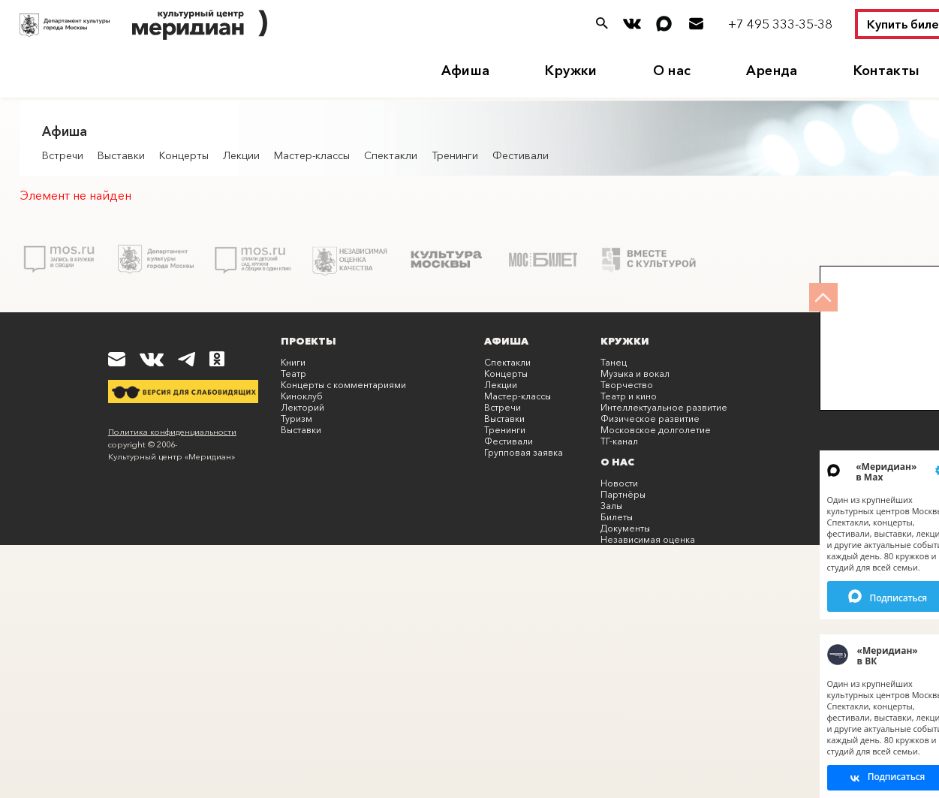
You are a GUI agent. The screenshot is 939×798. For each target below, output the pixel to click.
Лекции (241, 155)
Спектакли (390, 155)
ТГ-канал (619, 441)
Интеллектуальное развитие (663, 407)
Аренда (771, 70)
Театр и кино (628, 396)
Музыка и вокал (635, 373)
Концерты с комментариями (343, 384)
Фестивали (520, 155)
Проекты (308, 341)
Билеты (616, 516)
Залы (611, 505)
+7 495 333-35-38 (780, 24)
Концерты (184, 155)
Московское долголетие (655, 429)
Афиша (465, 70)
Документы (625, 528)
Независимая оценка (647, 539)
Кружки (571, 70)
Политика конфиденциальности (172, 431)
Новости (619, 483)
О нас (672, 70)
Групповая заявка (523, 452)
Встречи (62, 155)
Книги (293, 362)
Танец (613, 362)
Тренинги (455, 155)
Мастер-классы (312, 155)
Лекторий (302, 407)
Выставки (121, 155)
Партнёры (623, 494)
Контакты (886, 70)
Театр (293, 373)
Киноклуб (302, 396)
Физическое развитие (650, 418)
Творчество (626, 384)
